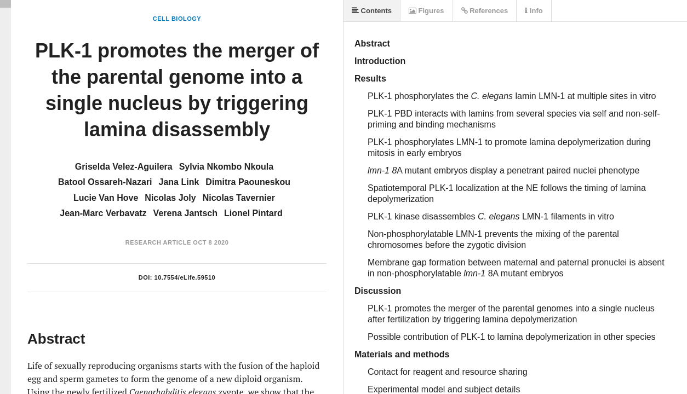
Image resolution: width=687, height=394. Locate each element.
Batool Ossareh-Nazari (105, 182)
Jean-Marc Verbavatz (103, 213)
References (484, 11)
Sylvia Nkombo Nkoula (226, 166)
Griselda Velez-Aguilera (124, 166)
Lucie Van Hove (105, 197)
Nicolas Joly (170, 197)
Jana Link (179, 182)
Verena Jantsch (185, 213)
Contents (372, 11)
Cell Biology (177, 18)
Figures (426, 11)
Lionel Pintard (253, 213)
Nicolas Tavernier (239, 197)
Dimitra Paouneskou (247, 182)
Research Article (158, 242)
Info (533, 11)
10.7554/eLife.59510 (185, 277)
